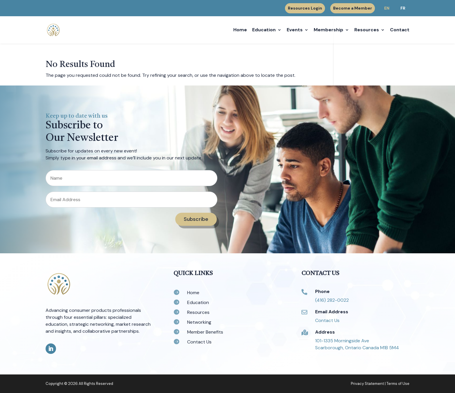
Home (240, 30)
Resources (366, 30)
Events (295, 30)
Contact (399, 30)
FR (402, 8)
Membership (328, 30)
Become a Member (352, 8)
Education (264, 30)
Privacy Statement (367, 383)
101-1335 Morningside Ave (342, 341)
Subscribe (196, 219)
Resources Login (305, 8)
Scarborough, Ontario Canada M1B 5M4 (357, 348)
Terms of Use (398, 383)
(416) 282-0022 (332, 300)
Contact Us (327, 320)
